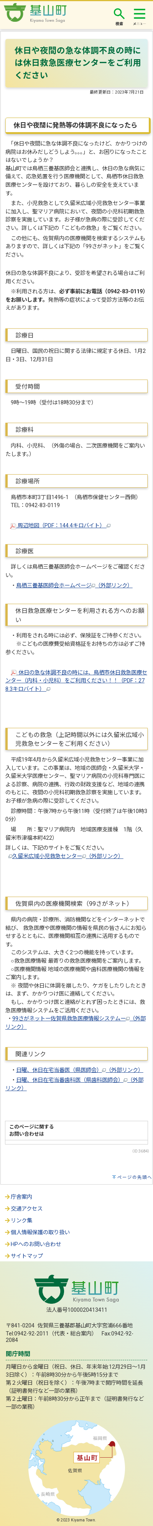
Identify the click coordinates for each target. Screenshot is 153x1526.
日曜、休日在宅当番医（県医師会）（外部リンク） (79, 1070)
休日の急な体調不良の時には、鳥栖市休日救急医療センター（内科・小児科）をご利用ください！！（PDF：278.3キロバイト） (76, 680)
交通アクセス (23, 1209)
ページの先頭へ (134, 1177)
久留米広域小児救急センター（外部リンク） (67, 856)
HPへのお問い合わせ (32, 1244)
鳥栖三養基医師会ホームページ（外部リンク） (74, 585)
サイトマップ (23, 1256)
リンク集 (18, 1220)
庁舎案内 (18, 1197)
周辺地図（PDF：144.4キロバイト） (60, 525)
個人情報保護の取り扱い (37, 1232)
